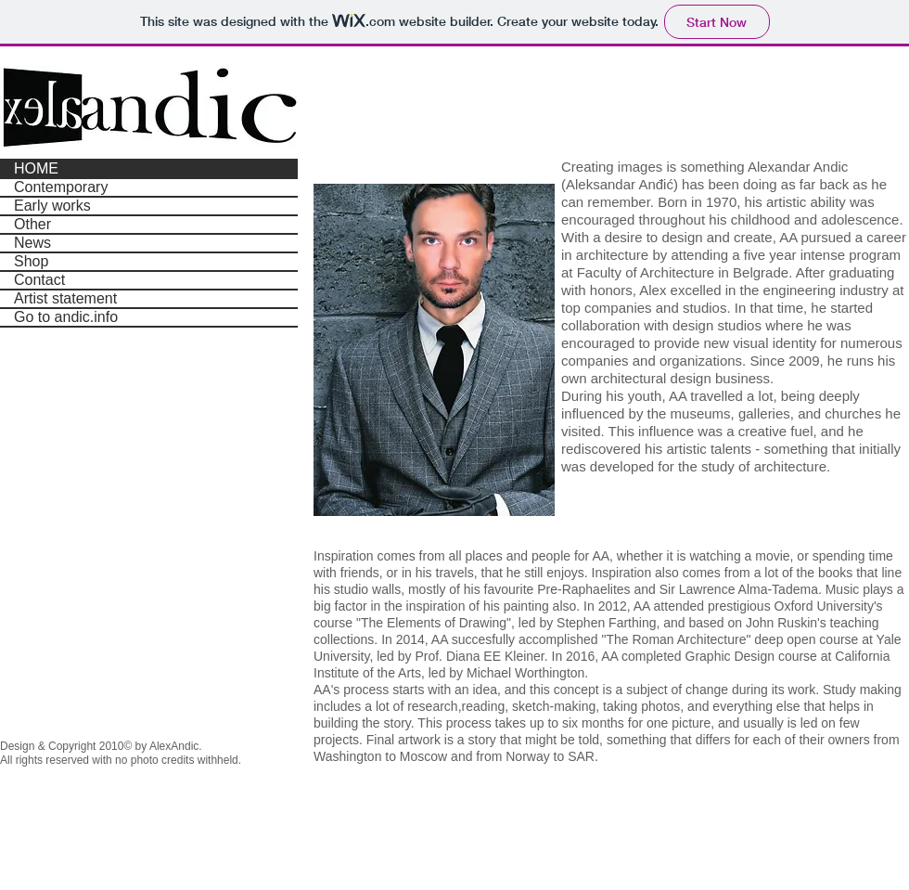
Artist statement (65, 298)
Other (32, 224)
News (32, 243)
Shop (31, 261)
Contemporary (61, 187)
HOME (36, 168)
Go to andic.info (66, 317)
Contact (39, 280)
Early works (52, 205)
